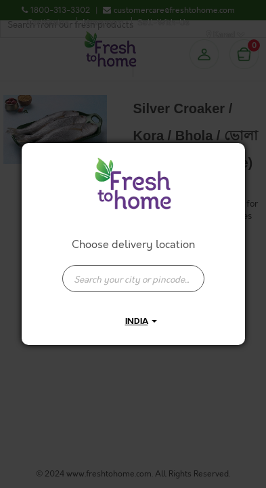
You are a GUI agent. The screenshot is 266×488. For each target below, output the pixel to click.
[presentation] (133, 278)
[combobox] (133, 271)
